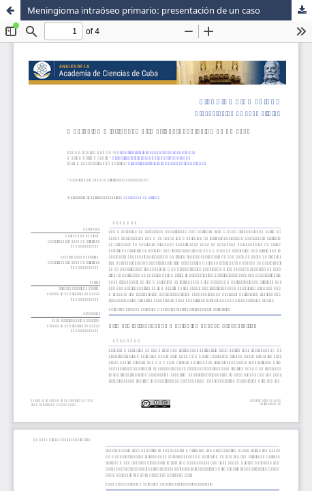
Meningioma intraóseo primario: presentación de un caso (143, 10)
